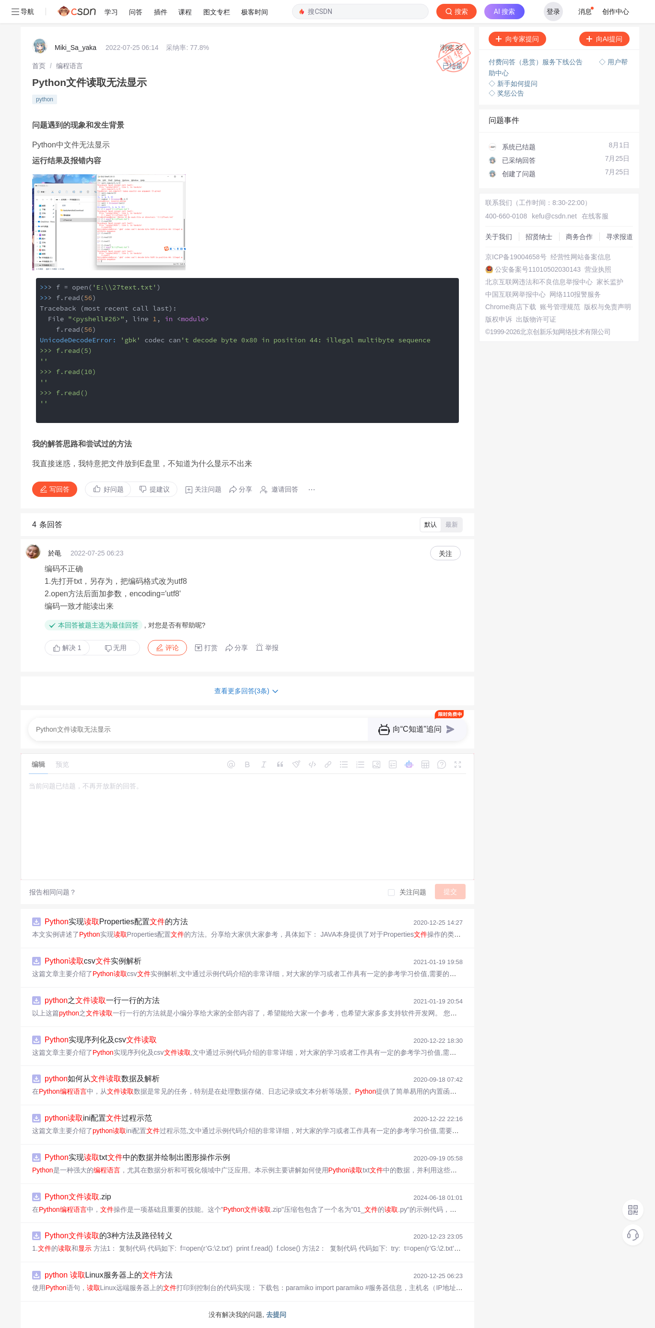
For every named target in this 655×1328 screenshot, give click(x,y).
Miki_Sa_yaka (75, 47)
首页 (39, 66)
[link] (39, 66)
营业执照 (598, 269)
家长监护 (610, 282)
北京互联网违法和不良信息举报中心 (539, 282)
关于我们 (498, 237)
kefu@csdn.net (554, 216)
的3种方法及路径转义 (109, 1235)
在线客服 (595, 216)
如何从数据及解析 (102, 1078)
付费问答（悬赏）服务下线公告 (537, 62)
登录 (553, 11)
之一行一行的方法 (102, 1000)
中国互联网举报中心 (515, 294)
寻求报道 (619, 237)
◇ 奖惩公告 (506, 93)
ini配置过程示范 (98, 1118)
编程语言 (69, 66)
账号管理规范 (560, 307)
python (44, 99)
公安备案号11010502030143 (538, 269)
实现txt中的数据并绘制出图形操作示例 (137, 1157)
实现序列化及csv (101, 1040)
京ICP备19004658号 (516, 257)
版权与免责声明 (607, 307)
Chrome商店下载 (510, 307)
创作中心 (615, 11)
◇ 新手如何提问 (513, 83)
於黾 (54, 553)
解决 (67, 648)
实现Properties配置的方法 (116, 922)
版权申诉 (498, 319)
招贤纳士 (539, 237)
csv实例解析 (93, 961)
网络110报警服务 (575, 294)
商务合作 (579, 237)
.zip (78, 1197)
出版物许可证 (536, 319)
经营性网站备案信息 (580, 257)
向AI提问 (604, 39)
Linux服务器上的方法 (109, 1275)
